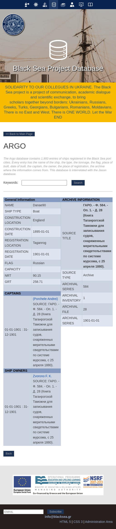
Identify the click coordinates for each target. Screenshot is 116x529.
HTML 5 (65, 522)
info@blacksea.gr (58, 517)
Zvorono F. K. (42, 376)
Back (9, 453)
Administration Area (99, 522)
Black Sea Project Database (58, 54)
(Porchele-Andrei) (45, 299)
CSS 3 (77, 522)
